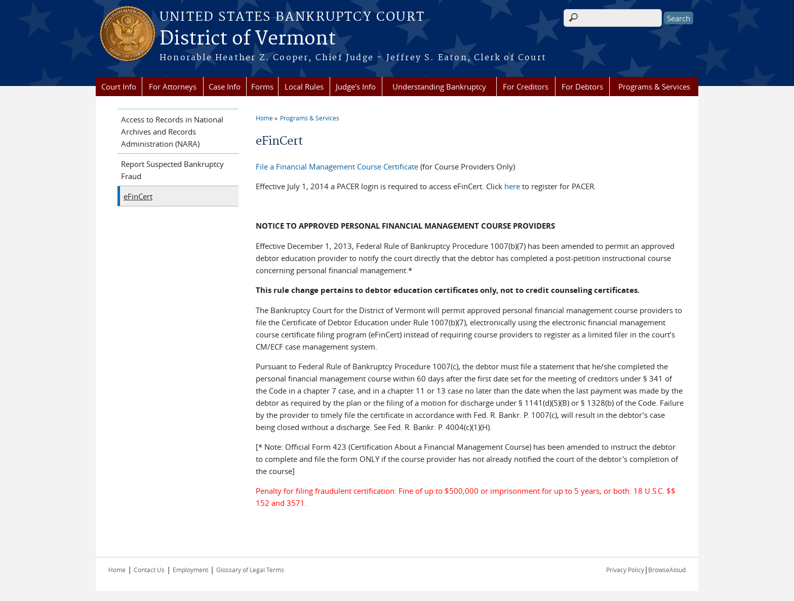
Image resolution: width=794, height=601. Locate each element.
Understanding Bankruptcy (439, 86)
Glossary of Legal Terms (250, 570)
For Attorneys (172, 86)
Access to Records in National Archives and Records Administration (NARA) (172, 131)
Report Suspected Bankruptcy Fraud (172, 170)
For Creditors (525, 86)
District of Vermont (248, 39)
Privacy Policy (625, 570)
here (512, 186)
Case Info (225, 86)
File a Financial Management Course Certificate (337, 166)
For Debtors (582, 86)
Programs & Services (654, 86)
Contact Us (149, 570)
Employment (190, 570)
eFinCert (138, 196)
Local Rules (304, 86)
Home (264, 118)
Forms (262, 86)
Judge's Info (356, 86)
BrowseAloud (667, 570)
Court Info (118, 86)
